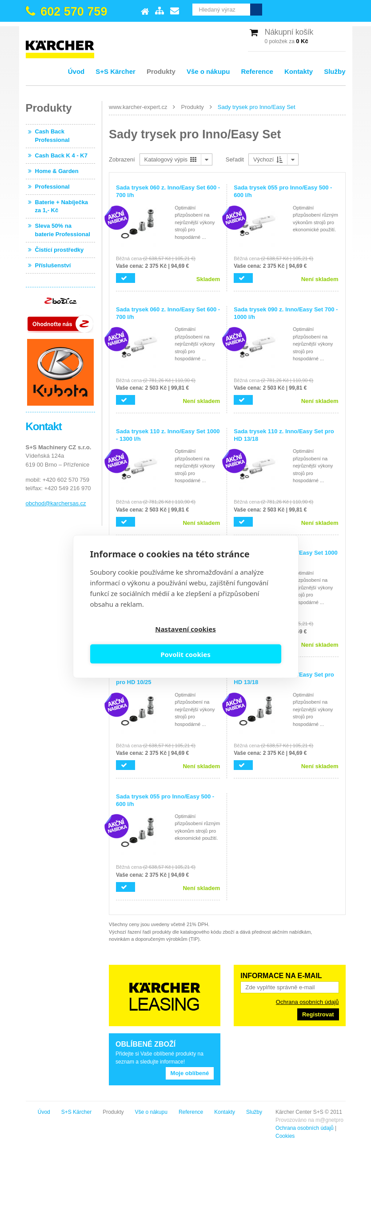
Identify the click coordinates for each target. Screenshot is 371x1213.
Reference (257, 71)
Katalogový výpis (170, 159)
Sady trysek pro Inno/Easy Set (256, 107)
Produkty (161, 71)
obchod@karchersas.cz (56, 503)
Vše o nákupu (208, 71)
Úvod (76, 71)
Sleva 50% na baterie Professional (62, 229)
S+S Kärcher (116, 71)
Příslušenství (53, 265)
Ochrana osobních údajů (307, 1002)
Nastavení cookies (136, 641)
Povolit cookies (234, 641)
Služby (334, 71)
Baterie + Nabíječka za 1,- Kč (61, 206)
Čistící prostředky (59, 249)
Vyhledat (340, 10)
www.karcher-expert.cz (138, 107)
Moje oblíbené (190, 1073)
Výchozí (268, 159)
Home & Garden (57, 171)
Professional (52, 186)
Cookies (35, 1136)
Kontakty (298, 71)
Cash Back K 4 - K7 (61, 155)
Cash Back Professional (52, 135)
